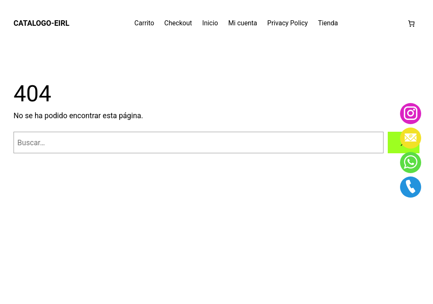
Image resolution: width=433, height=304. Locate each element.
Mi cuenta (242, 23)
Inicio (210, 23)
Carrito (144, 23)
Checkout (178, 23)
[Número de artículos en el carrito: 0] (411, 23)
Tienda (328, 23)
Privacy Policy (287, 23)
